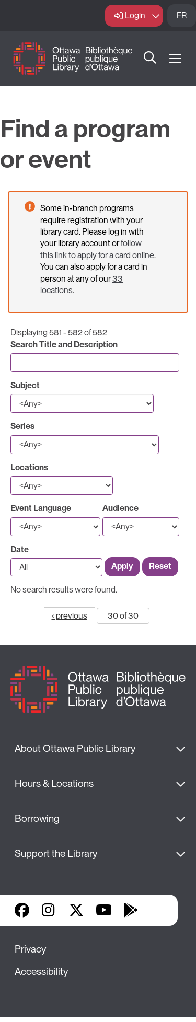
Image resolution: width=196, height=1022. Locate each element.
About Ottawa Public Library (75, 748)
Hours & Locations (54, 783)
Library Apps (158, 910)
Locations (29, 467)
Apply (122, 566)
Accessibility (41, 972)
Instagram (49, 910)
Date (19, 549)
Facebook (22, 910)
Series (22, 426)
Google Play (130, 910)
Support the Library (56, 853)
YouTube (104, 910)
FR (182, 15)
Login (135, 15)
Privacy (30, 949)
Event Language (40, 508)
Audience (120, 508)
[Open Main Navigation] (175, 59)
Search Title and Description (64, 345)
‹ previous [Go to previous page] (69, 616)
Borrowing (37, 818)
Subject (25, 385)
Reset (160, 566)
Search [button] (151, 58)
